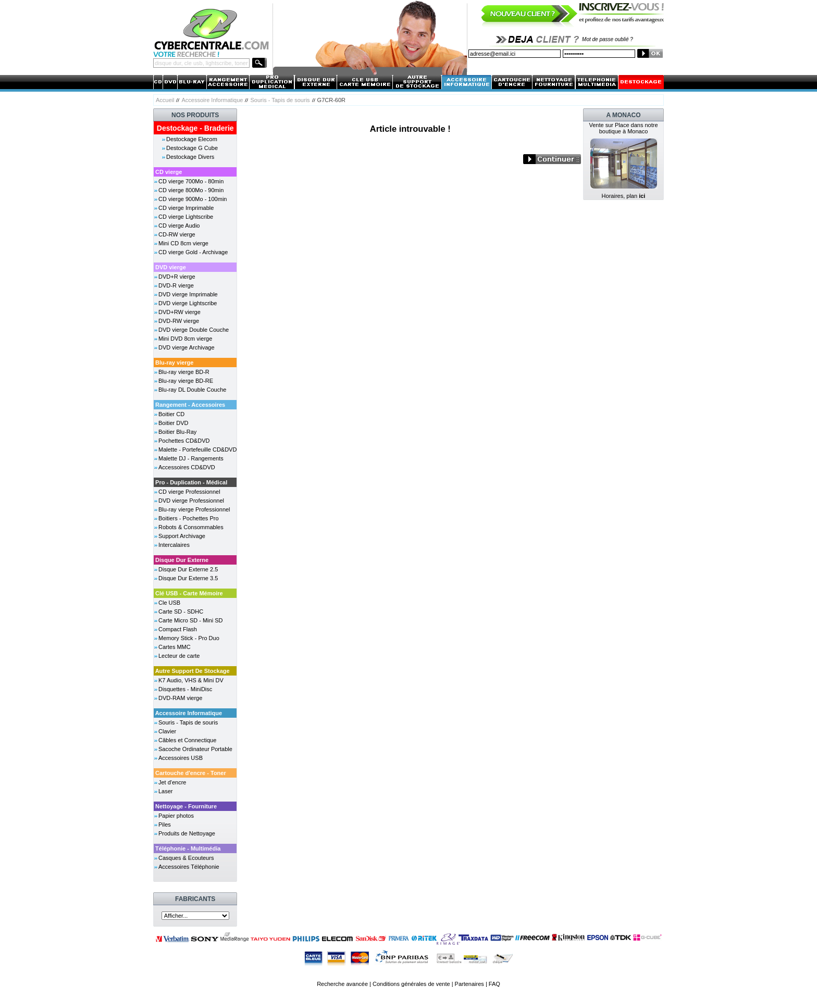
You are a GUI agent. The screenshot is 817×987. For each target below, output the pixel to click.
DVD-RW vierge (178, 321)
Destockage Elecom (191, 139)
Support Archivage (181, 536)
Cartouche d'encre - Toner (190, 773)
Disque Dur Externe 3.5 (188, 578)
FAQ (494, 984)
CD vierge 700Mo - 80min (191, 181)
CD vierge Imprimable (186, 208)
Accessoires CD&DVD (186, 467)
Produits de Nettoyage (186, 833)
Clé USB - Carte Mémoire (189, 593)
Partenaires (469, 984)
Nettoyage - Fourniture (186, 806)
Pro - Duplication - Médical (191, 482)
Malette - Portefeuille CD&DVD (197, 449)
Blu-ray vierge (174, 362)
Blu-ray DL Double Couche (192, 389)
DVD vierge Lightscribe (187, 303)
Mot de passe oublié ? (607, 39)
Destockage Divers (190, 157)
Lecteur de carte (179, 656)
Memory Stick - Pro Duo (188, 638)
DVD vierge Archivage (186, 347)
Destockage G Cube (192, 148)
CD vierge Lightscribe (185, 217)
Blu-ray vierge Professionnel (194, 509)
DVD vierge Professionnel (191, 500)
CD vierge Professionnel (189, 492)
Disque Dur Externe (181, 560)
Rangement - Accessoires (190, 405)
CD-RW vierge (176, 234)
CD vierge (168, 172)
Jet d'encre (172, 782)
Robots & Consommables (191, 527)
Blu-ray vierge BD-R (183, 372)
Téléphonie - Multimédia (187, 848)
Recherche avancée (342, 984)
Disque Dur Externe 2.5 (188, 569)
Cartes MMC (174, 647)
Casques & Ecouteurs (186, 858)
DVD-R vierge (176, 285)
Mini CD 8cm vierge (183, 243)
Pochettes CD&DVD (183, 441)
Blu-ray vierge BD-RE (185, 381)
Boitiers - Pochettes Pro (188, 518)
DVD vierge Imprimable (188, 294)
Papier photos (176, 816)
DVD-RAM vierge (180, 698)
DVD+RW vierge (179, 312)
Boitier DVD (173, 423)
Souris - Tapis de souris (280, 100)
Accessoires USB (180, 758)
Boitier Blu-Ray (177, 432)
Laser (165, 791)
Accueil (165, 100)
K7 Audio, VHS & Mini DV (191, 680)
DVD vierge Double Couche (193, 330)
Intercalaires (174, 545)
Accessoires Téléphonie (188, 867)
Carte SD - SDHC (180, 611)
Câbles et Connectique (187, 740)
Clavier (167, 731)
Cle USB (169, 602)
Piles (164, 824)
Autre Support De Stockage (192, 671)
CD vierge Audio (179, 225)
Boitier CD (171, 414)
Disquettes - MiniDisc (185, 689)
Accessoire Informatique (212, 100)
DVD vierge (170, 267)
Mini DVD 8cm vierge (185, 338)
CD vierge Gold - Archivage (193, 252)
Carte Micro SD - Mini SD (190, 620)
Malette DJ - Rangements (191, 458)
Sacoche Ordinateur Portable (195, 749)
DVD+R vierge (176, 276)
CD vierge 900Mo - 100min (192, 199)
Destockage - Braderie (195, 128)
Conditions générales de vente (411, 984)
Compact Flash (177, 629)
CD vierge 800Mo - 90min (191, 190)
